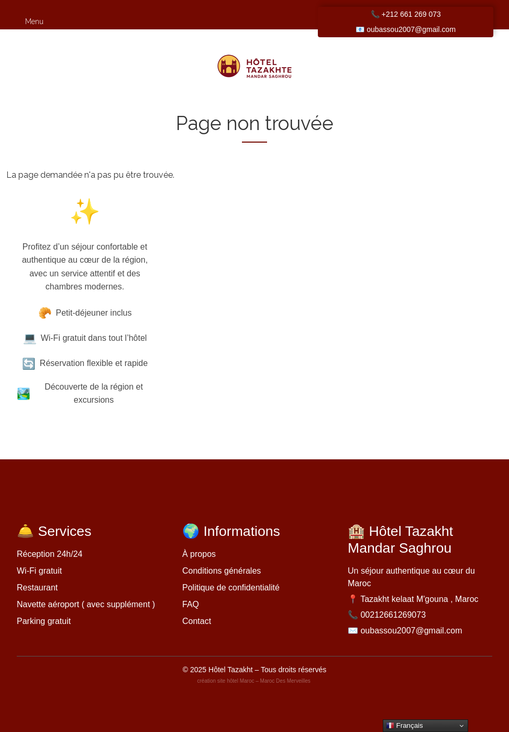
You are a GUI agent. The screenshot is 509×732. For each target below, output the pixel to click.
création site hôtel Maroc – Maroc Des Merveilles (254, 681)
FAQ (190, 604)
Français (404, 726)
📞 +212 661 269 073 (406, 14)
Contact (196, 621)
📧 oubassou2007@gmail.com (406, 29)
